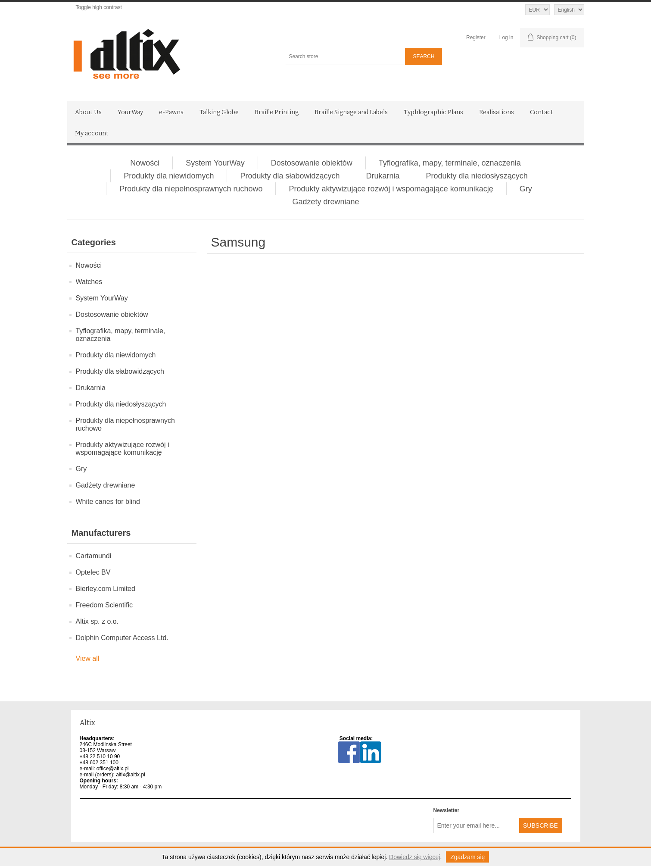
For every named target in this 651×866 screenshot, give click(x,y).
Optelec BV (93, 572)
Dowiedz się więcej (414, 856)
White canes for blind (108, 501)
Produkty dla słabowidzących (290, 176)
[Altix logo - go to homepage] (165, 54)
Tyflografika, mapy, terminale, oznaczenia (450, 163)
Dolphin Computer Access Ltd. (122, 637)
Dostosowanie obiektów (311, 163)
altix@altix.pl (130, 775)
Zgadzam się (467, 856)
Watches (89, 281)
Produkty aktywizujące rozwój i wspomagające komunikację (391, 188)
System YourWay (215, 163)
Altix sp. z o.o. (97, 621)
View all (88, 658)
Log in (506, 37)
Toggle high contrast (99, 7)
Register (476, 37)
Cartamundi (94, 556)
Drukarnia (383, 176)
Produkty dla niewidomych (169, 176)
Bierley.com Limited (105, 588)
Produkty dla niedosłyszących (477, 176)
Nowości (144, 163)
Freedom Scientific (104, 605)
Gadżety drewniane (325, 201)
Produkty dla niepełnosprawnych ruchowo (190, 188)
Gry (526, 188)
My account (92, 133)
